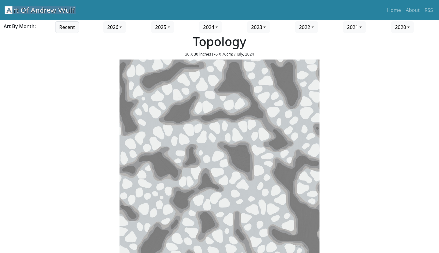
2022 (304, 27)
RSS (428, 10)
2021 (352, 27)
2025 (160, 27)
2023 (256, 27)
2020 (400, 27)
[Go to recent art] (67, 26)
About (412, 10)
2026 (113, 27)
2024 (208, 27)
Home (394, 10)
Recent (67, 27)
